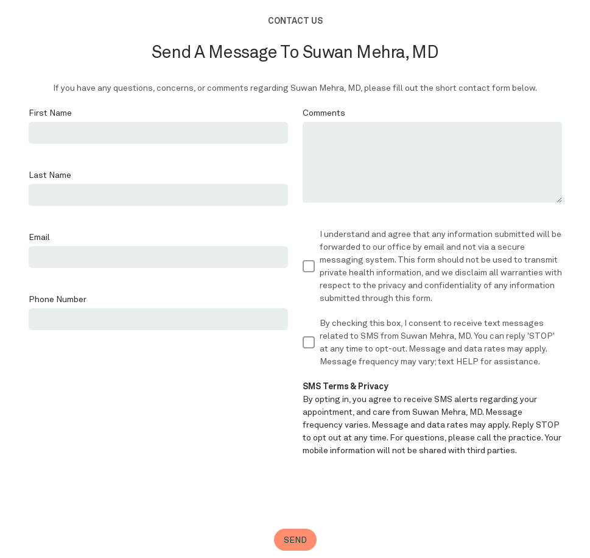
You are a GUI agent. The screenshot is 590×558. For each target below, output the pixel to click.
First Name (50, 113)
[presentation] (395, 493)
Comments (324, 113)
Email (39, 237)
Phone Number (57, 299)
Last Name (50, 175)
